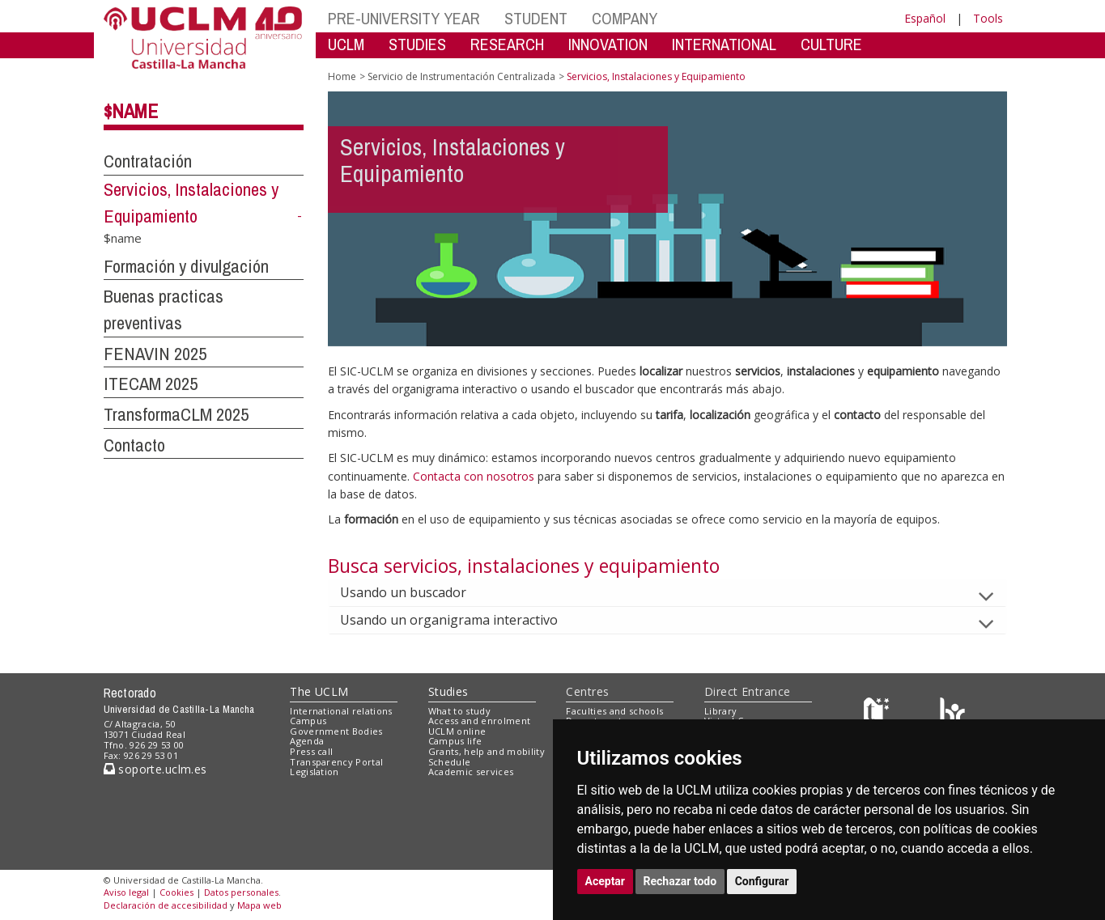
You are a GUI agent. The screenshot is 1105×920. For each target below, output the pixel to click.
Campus (308, 720)
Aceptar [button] (605, 881)
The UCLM (319, 691)
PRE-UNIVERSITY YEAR (404, 18)
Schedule (449, 762)
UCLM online (457, 731)
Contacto (134, 445)
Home (342, 76)
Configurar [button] (762, 881)
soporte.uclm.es (155, 769)
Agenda (307, 741)
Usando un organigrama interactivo (462, 620)
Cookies (176, 892)
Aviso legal (126, 892)
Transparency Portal (336, 762)
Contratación (148, 161)
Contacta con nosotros (475, 476)
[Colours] (952, 714)
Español (925, 18)
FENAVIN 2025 (155, 353)
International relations (341, 711)
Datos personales (241, 892)
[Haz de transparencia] (879, 714)
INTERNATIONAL (724, 44)
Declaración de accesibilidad (165, 905)
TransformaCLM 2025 (176, 414)
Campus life (455, 741)
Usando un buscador (416, 592)
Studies (448, 691)
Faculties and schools (614, 711)
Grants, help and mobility (486, 751)
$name (131, 111)
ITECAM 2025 (151, 383)
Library (720, 711)
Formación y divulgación (186, 266)
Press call (311, 751)
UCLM (346, 44)
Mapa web (259, 905)
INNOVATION (608, 44)
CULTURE (831, 44)
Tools (988, 18)
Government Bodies (336, 731)
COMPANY (624, 18)
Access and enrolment (479, 720)
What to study (459, 711)
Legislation (314, 771)
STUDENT (535, 18)
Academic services (471, 771)
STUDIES (417, 44)
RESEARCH (507, 44)
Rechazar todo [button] (680, 881)
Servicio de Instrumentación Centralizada (461, 76)
